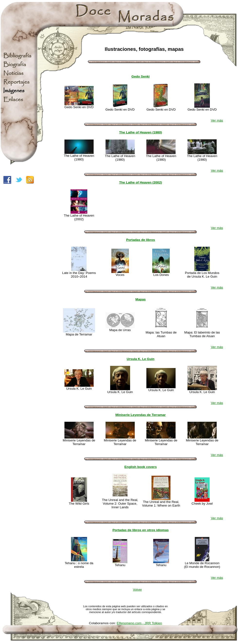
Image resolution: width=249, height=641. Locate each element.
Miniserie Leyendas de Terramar (141, 415)
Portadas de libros (140, 240)
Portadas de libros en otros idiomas (140, 530)
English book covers (140, 467)
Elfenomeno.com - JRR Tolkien (139, 623)
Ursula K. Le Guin (140, 359)
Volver (137, 589)
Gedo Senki (141, 76)
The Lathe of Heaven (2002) (140, 182)
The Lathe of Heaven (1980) (140, 132)
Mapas (140, 299)
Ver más (217, 120)
